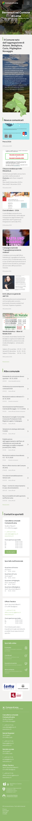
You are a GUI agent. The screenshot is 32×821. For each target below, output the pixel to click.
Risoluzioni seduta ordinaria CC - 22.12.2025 (14, 398)
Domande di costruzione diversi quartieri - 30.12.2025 (13, 377)
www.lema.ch (9, 536)
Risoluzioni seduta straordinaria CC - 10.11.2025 (13, 456)
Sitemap (5, 812)
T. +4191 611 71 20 (8, 741)
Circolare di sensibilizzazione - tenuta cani (13, 477)
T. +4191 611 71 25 (10, 610)
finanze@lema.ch (8, 743)
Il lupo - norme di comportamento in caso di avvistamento (14, 487)
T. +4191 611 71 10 (8, 757)
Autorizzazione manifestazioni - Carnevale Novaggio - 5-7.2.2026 (14, 408)
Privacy (5, 809)
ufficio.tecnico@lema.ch (13, 612)
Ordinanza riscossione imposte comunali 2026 (13, 387)
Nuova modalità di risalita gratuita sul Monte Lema (14, 497)
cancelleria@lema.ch (11, 534)
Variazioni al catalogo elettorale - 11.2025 (14, 430)
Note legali (6, 810)
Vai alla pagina (10, 552)
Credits (5, 814)
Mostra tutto (6, 361)
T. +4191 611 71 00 (10, 532)
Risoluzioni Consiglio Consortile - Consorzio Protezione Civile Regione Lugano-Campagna (14, 419)
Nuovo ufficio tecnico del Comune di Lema (14, 467)
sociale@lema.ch (8, 759)
